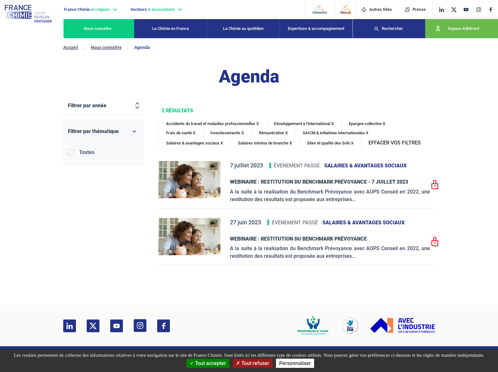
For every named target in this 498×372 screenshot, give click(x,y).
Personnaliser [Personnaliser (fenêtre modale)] (295, 363)
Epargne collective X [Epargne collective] (367, 123)
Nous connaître (97, 28)
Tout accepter (208, 363)
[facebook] (493, 10)
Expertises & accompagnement (316, 28)
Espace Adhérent (463, 28)
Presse (415, 9)
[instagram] (480, 9)
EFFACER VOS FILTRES (394, 143)
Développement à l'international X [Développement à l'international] (304, 123)
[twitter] (455, 10)
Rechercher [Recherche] (392, 28)
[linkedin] (441, 10)
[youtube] (468, 10)
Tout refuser (252, 363)
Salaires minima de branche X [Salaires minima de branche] (265, 143)
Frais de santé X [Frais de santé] (180, 132)
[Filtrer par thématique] (103, 131)
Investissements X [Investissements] (227, 132)
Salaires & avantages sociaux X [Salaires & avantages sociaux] (194, 143)
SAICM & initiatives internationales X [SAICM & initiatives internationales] (335, 132)
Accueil (70, 47)
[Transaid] (319, 9)
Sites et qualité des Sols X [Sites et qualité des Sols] (330, 143)
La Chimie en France (170, 28)
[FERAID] (345, 9)
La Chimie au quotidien (243, 28)
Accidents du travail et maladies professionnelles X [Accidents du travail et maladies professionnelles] (212, 123)
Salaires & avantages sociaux (365, 166)
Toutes (86, 152)
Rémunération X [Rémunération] (273, 132)
